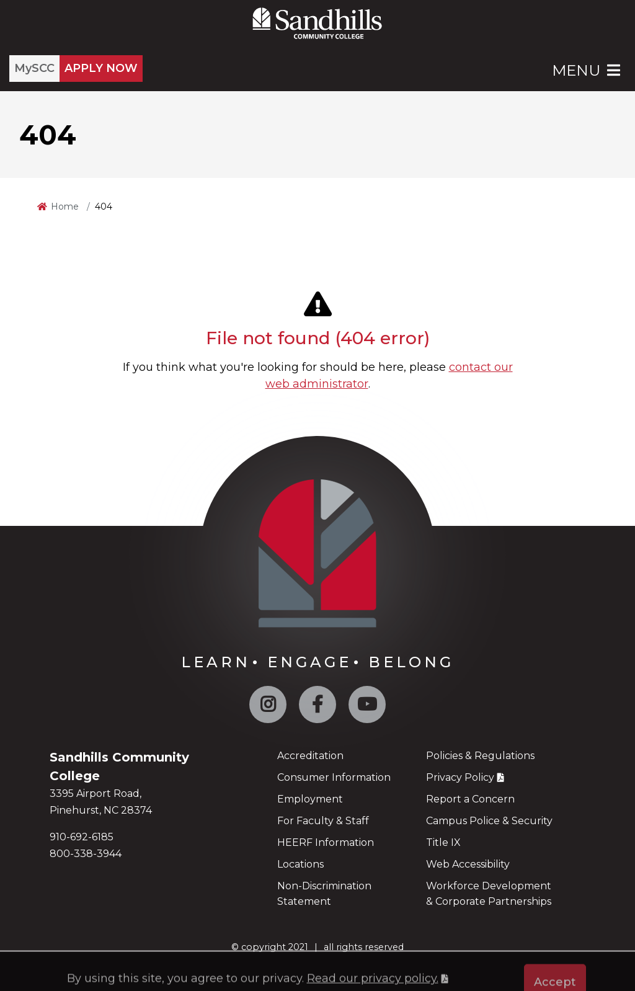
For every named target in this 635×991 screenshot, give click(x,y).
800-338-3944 (86, 854)
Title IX (443, 842)
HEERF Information (325, 842)
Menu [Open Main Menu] (587, 70)
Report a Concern (470, 799)
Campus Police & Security (489, 821)
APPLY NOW (101, 68)
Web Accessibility (468, 864)
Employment (310, 799)
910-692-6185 (81, 837)
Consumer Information (334, 777)
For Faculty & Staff (323, 821)
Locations (300, 864)
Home (65, 206)
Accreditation (310, 756)
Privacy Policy (460, 777)
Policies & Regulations (480, 756)
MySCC (34, 68)
